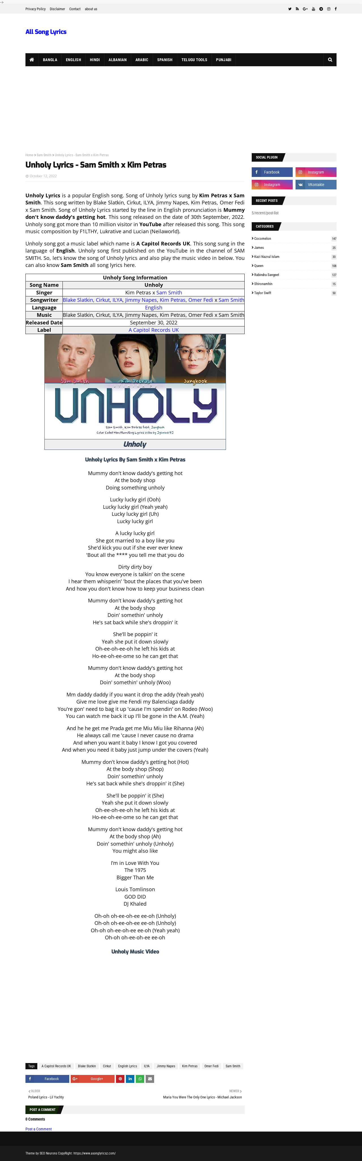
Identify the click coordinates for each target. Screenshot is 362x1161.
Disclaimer (57, 9)
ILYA (117, 299)
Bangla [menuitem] (50, 59)
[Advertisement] (181, 108)
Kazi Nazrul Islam (295, 257)
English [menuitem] (73, 59)
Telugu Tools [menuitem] (195, 59)
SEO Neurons (48, 1153)
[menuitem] (32, 59)
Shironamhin (295, 284)
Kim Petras (173, 299)
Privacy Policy (35, 9)
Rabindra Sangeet (295, 275)
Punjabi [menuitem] (223, 59)
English (153, 307)
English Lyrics (127, 1066)
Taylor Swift (295, 293)
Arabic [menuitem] (141, 59)
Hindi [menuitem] (95, 59)
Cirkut (103, 299)
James (295, 247)
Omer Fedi (200, 299)
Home (29, 155)
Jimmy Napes (141, 299)
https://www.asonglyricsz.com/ (95, 1153)
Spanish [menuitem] (165, 59)
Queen (295, 266)
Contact (75, 9)
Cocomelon (295, 238)
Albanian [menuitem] (117, 59)
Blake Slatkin (78, 299)
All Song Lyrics (45, 32)
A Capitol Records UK (154, 329)
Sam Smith (44, 155)
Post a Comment (38, 1129)
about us (91, 9)
